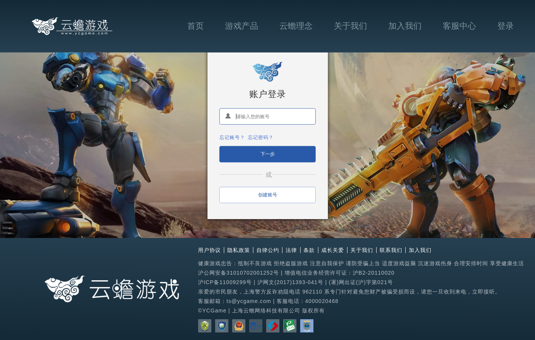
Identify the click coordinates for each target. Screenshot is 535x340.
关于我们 (350, 26)
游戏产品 (241, 26)
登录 (505, 26)
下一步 (268, 153)
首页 (195, 26)
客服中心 (459, 26)
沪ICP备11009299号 (225, 282)
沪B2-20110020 (374, 273)
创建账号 (267, 194)
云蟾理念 (296, 26)
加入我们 (405, 26)
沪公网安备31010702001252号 (238, 273)
